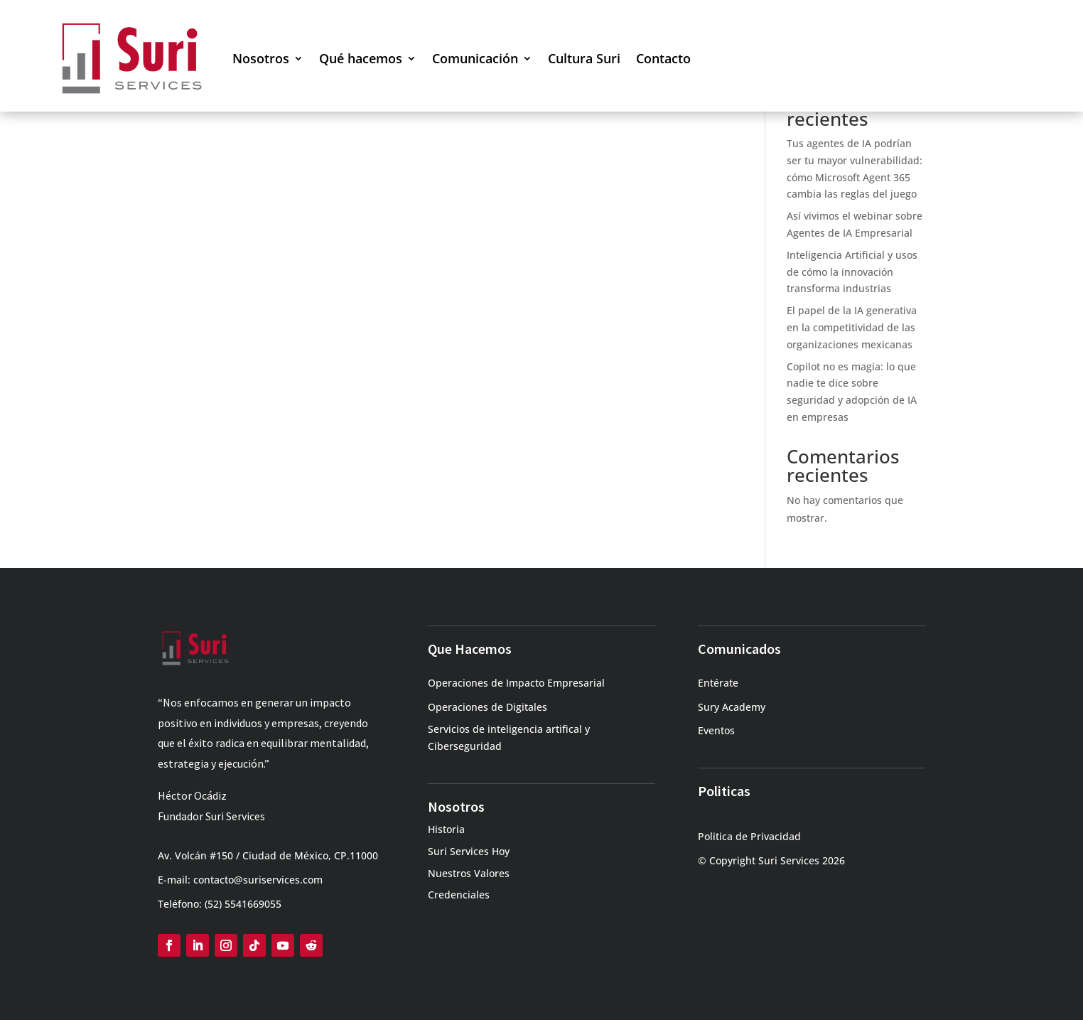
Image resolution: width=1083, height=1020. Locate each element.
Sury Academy (731, 707)
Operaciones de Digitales (487, 707)
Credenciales (459, 894)
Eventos (716, 730)
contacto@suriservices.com (258, 879)
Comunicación (475, 58)
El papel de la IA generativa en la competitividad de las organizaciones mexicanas (852, 327)
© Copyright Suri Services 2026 (771, 860)
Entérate (718, 682)
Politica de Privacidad (749, 836)
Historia (446, 829)
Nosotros (260, 58)
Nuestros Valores (469, 873)
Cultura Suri (584, 58)
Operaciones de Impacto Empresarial (516, 682)
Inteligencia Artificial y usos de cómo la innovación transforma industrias (852, 272)
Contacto (663, 58)
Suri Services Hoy (469, 851)
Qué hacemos (360, 58)
